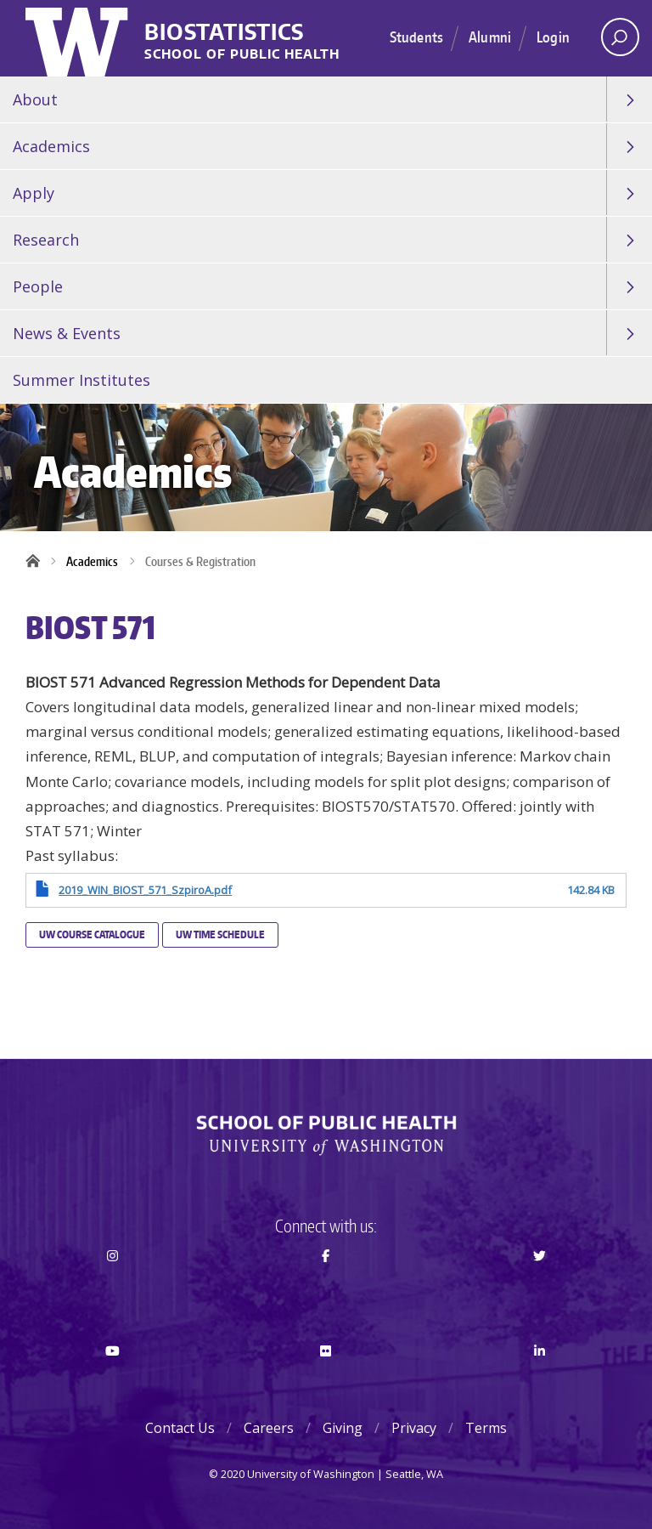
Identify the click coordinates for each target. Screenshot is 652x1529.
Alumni (490, 36)
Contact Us (180, 1428)
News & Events (67, 333)
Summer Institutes (81, 380)
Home (38, 561)
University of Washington (78, 38)
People (38, 286)
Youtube (112, 1381)
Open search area (614, 41)
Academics (51, 146)
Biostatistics (224, 32)
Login (553, 36)
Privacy (413, 1428)
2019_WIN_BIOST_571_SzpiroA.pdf (145, 890)
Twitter (539, 1286)
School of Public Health (242, 54)
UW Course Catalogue (92, 934)
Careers (269, 1428)
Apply (33, 193)
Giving (343, 1428)
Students (416, 36)
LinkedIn (539, 1381)
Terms (486, 1428)
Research (46, 239)
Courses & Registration (200, 561)
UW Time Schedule (220, 934)
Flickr (326, 1381)
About (35, 99)
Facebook (326, 1286)
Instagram (112, 1286)
